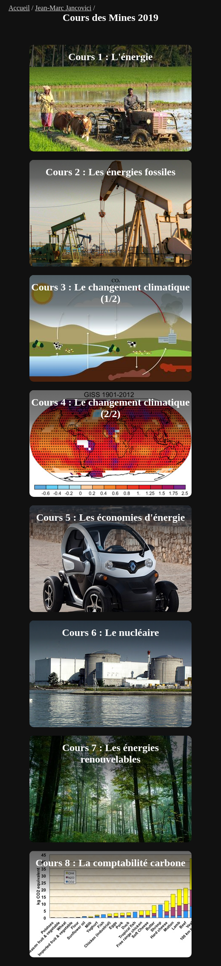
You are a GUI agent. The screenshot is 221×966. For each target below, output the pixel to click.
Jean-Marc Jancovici (63, 8)
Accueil (19, 8)
